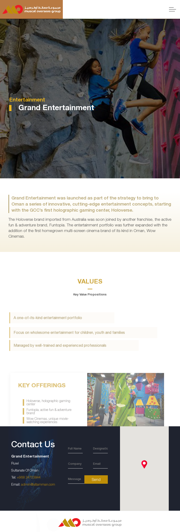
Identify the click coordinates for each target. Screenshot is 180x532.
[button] (144, 464)
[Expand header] (172, 9)
